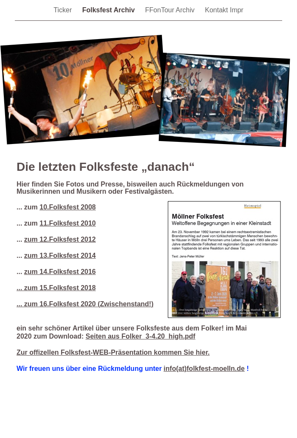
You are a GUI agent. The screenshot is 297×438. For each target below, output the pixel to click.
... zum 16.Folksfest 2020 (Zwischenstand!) (85, 304)
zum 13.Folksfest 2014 (60, 255)
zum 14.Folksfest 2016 (60, 271)
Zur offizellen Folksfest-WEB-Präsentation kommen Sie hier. (113, 352)
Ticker (63, 10)
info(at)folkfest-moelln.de (204, 368)
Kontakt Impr (224, 10)
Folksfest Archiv (109, 10)
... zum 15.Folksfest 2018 (56, 287)
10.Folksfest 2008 (67, 207)
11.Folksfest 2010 (67, 223)
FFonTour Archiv (170, 10)
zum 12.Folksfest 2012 (60, 239)
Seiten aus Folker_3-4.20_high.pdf (141, 336)
